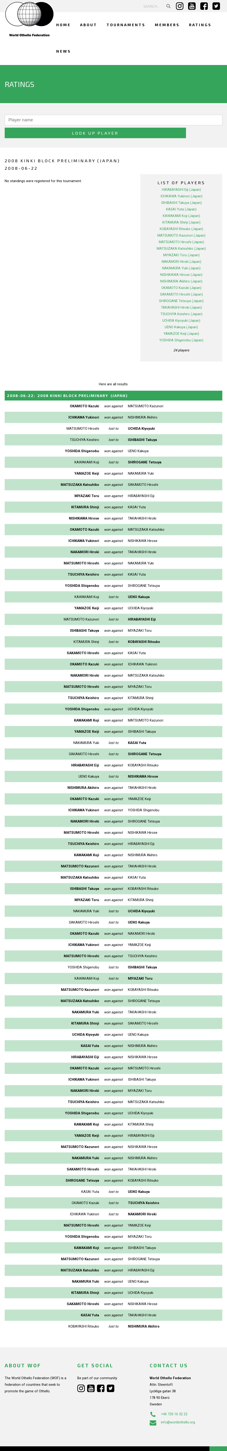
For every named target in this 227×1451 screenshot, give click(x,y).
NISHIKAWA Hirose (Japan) (181, 262)
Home (63, 24)
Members (167, 24)
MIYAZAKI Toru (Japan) (181, 242)
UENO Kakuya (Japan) (181, 314)
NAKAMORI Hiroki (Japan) (181, 249)
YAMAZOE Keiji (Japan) (181, 321)
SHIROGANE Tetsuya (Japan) (181, 288)
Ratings (200, 24)
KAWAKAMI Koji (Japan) (181, 203)
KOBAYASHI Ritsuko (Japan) (181, 216)
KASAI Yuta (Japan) (181, 196)
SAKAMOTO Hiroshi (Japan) (181, 281)
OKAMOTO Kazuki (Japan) (181, 275)
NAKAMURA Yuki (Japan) (181, 255)
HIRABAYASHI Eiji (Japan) (181, 177)
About (88, 24)
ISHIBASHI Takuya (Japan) (181, 190)
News (63, 51)
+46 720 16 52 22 (168, 1401)
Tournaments (126, 24)
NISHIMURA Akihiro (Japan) (181, 268)
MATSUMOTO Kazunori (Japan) (181, 222)
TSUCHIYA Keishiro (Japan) (181, 301)
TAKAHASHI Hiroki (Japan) (181, 294)
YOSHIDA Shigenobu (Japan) (181, 327)
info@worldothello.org (172, 1409)
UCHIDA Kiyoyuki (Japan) (181, 308)
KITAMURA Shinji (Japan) (181, 209)
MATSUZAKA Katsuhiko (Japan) (181, 236)
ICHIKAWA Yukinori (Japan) (181, 183)
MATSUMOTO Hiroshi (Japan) (181, 229)
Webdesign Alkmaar (33, 1442)
